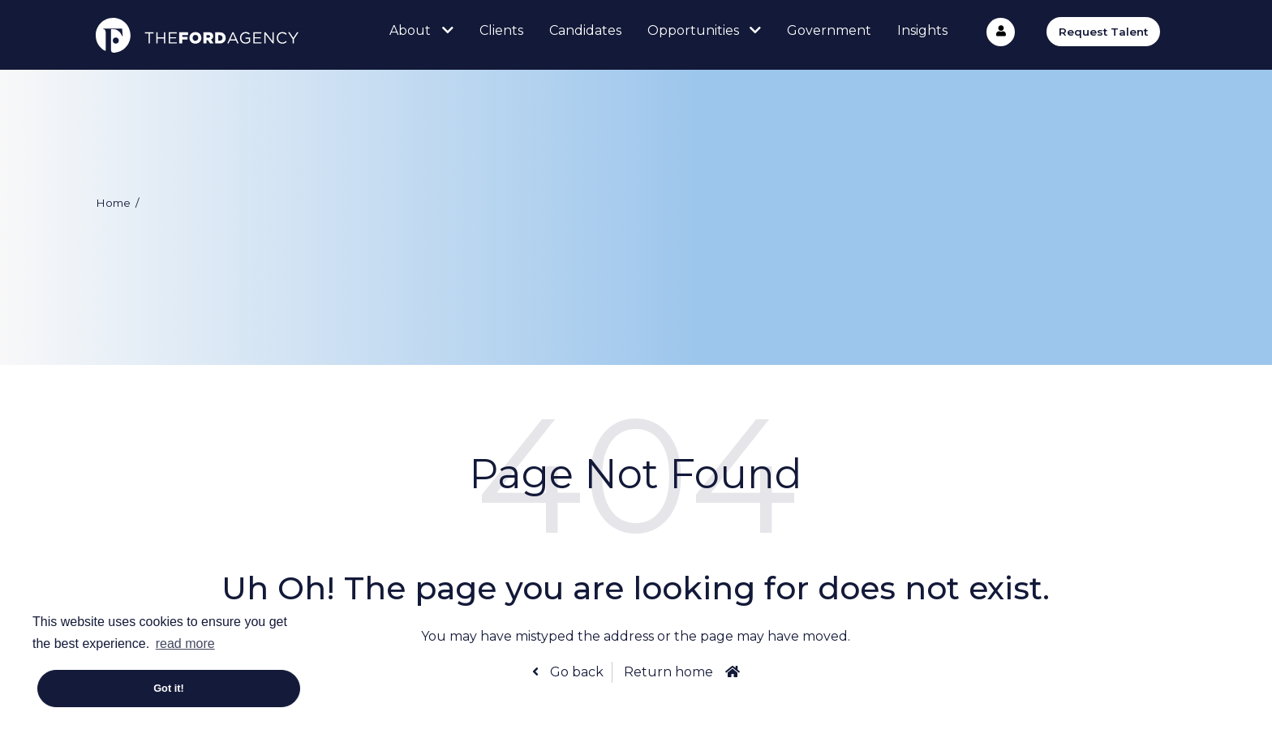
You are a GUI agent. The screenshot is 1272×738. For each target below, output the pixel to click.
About (410, 30)
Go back (575, 672)
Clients (501, 30)
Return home (668, 672)
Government (829, 30)
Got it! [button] (168, 688)
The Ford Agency (197, 35)
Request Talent (1103, 31)
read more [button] (185, 643)
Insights (922, 30)
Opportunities (693, 30)
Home (113, 202)
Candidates (585, 30)
